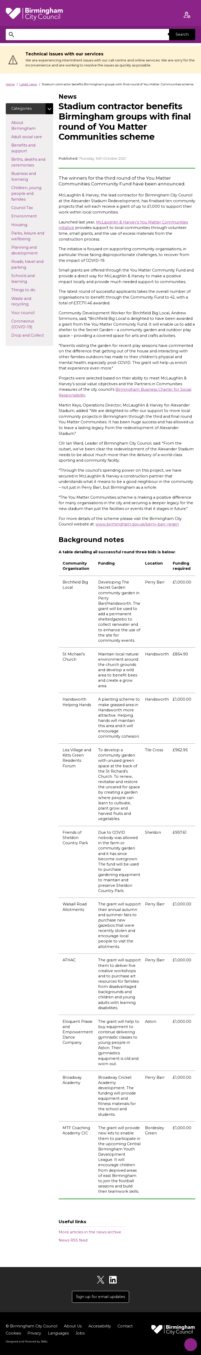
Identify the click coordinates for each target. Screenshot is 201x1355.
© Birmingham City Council (31, 1326)
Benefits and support (27, 148)
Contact (125, 1326)
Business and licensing (28, 176)
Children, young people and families (26, 194)
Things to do (31, 290)
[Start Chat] (190, 1344)
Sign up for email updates (100, 1296)
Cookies (13, 1333)
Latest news (28, 84)
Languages (58, 1333)
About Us (73, 1326)
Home (10, 84)
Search (182, 34)
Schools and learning (27, 279)
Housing (27, 224)
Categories (21, 108)
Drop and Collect (32, 335)
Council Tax (30, 207)
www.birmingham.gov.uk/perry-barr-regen (137, 524)
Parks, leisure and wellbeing (29, 236)
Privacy (34, 1333)
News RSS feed (73, 1240)
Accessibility (99, 1326)
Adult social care (32, 136)
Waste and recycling (28, 301)
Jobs (80, 1333)
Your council (31, 312)
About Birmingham (31, 125)
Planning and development (32, 250)
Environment (32, 216)
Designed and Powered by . (27, 1341)
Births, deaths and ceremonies (31, 162)
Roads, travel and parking (27, 264)
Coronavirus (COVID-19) (30, 324)
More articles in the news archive (90, 1232)
